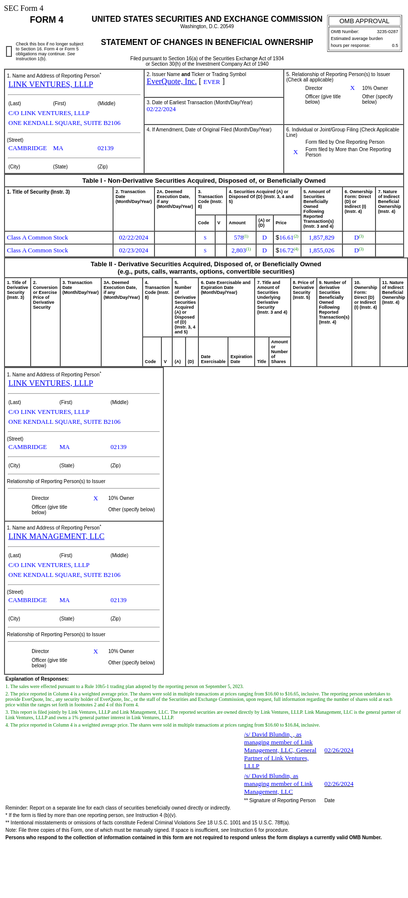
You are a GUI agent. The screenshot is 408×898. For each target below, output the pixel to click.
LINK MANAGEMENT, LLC (56, 536)
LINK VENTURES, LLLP (50, 84)
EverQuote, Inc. (172, 81)
